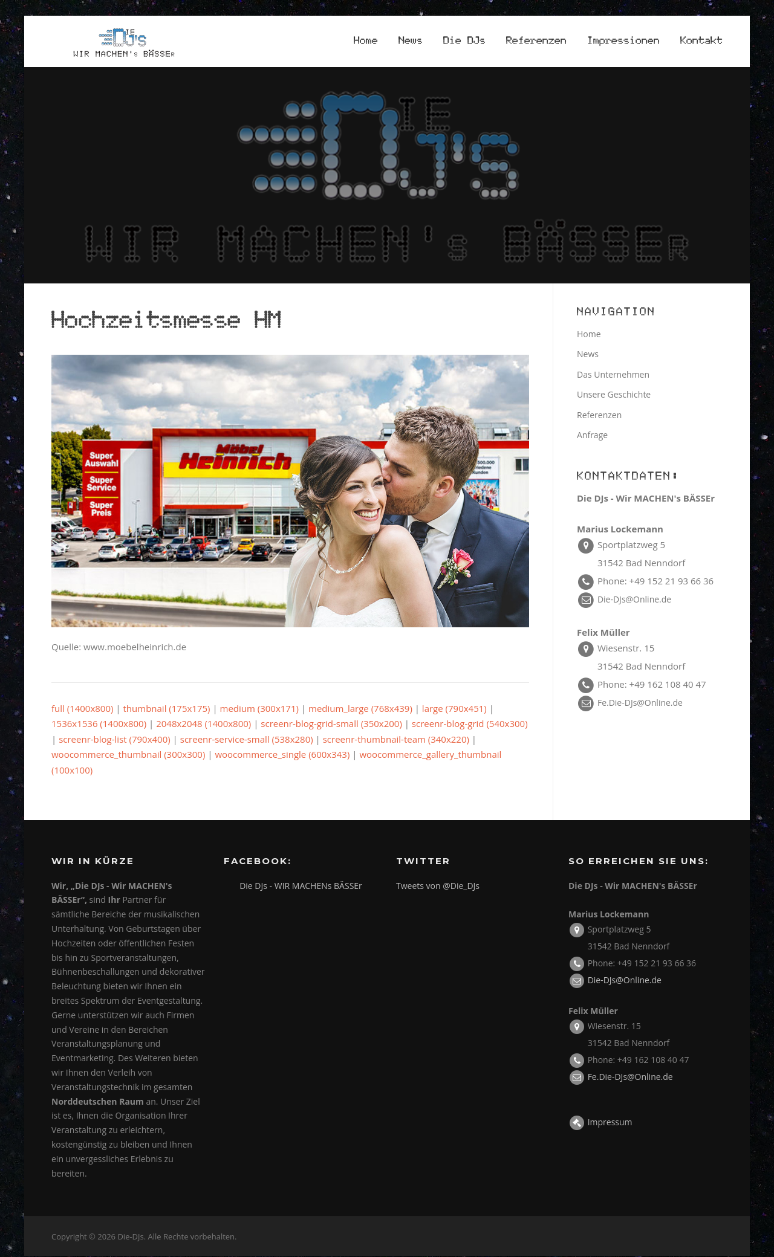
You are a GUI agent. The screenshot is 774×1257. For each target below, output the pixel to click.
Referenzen (536, 41)
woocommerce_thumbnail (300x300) (128, 755)
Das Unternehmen (613, 375)
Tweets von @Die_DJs (438, 886)
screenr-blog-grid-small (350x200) (331, 724)
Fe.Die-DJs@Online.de (640, 703)
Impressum (610, 1122)
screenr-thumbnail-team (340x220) (396, 740)
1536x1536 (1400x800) (98, 724)
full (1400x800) (82, 709)
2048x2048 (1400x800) (203, 724)
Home (366, 41)
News (410, 41)
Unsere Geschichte (614, 395)
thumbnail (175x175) (166, 709)
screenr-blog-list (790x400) (115, 740)
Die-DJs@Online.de (634, 600)
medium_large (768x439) (360, 709)
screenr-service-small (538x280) (246, 740)
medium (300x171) (259, 709)
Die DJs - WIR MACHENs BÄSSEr (300, 886)
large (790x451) (454, 709)
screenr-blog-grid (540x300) (470, 724)
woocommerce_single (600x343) (282, 755)
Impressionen (623, 41)
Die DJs (464, 41)
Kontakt (701, 41)
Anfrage (592, 435)
